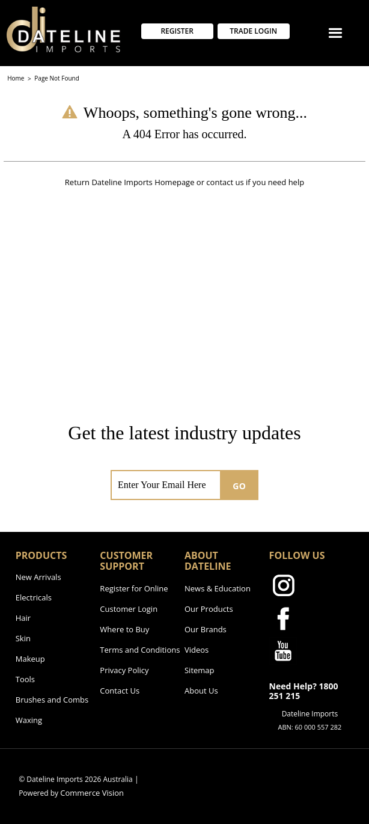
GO (239, 486)
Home (16, 78)
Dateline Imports (121, 182)
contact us (224, 182)
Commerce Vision (92, 792)
